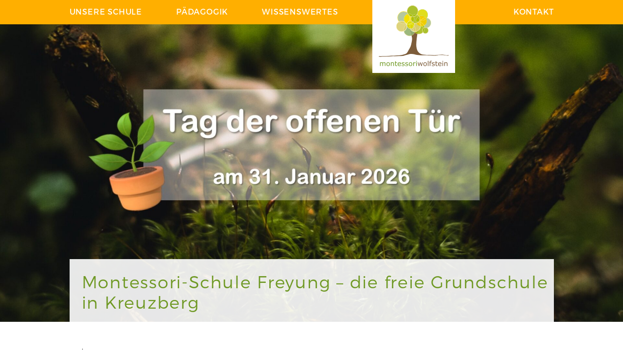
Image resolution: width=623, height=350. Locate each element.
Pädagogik (202, 11)
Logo (413, 36)
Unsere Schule (106, 11)
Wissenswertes (300, 11)
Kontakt (533, 11)
